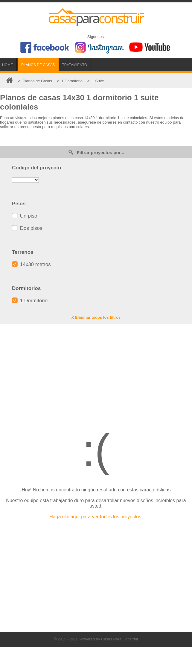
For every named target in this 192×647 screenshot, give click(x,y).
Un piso (24, 216)
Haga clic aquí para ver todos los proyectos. (95, 516)
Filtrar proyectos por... (96, 152)
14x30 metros (31, 264)
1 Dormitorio (30, 300)
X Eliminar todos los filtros (96, 317)
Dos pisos (27, 228)
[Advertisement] (96, 372)
